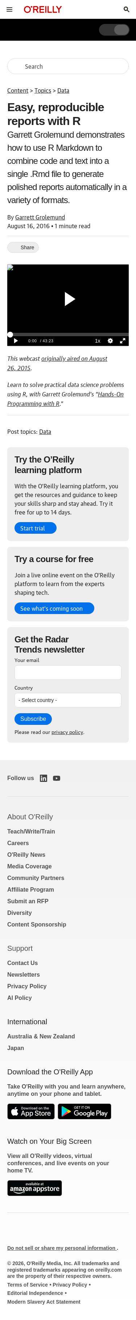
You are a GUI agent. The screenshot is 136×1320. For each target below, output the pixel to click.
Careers (18, 843)
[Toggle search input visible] (126, 9)
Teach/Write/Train (31, 831)
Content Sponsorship (36, 924)
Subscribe (33, 719)
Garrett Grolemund (40, 217)
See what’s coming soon (51, 608)
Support (20, 948)
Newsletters (23, 975)
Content (17, 90)
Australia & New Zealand (41, 1036)
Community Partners (35, 878)
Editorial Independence (35, 1293)
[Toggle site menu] (9, 9)
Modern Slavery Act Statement (44, 1302)
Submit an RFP (28, 901)
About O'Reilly (30, 817)
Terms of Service (27, 1285)
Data (63, 90)
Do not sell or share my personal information (62, 1248)
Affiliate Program (30, 890)
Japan (15, 1048)
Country (24, 687)
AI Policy (19, 998)
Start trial (32, 528)
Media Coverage (29, 866)
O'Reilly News (26, 855)
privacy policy (67, 731)
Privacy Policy (27, 986)
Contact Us (22, 963)
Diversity (19, 913)
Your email (27, 659)
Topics (42, 90)
